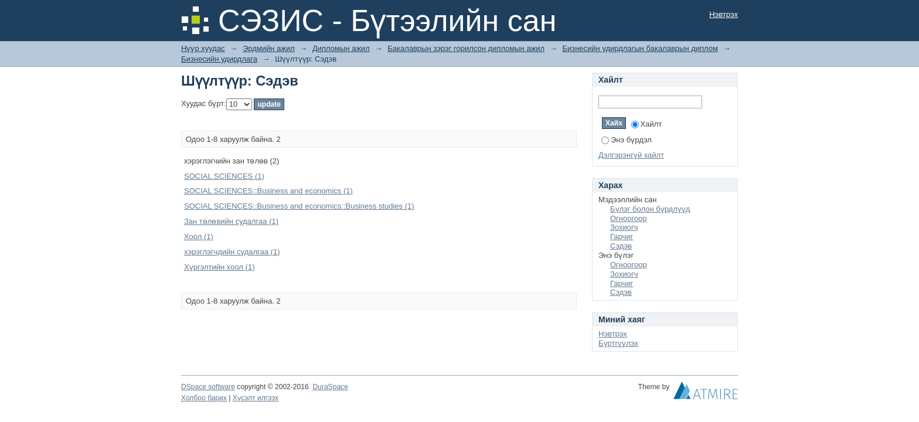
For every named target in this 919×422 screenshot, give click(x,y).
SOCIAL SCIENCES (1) (224, 176)
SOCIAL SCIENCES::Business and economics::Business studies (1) (299, 206)
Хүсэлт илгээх (256, 398)
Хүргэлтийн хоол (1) (219, 267)
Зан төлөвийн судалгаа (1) (231, 221)
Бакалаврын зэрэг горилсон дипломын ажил (465, 48)
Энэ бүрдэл (626, 139)
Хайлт (646, 124)
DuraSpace (330, 387)
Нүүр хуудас (203, 48)
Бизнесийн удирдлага (219, 59)
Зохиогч (624, 227)
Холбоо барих (204, 398)
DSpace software (208, 387)
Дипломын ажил (341, 48)
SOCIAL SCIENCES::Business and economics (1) (268, 190)
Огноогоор (628, 218)
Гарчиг (621, 236)
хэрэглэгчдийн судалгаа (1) (232, 251)
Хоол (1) (198, 236)
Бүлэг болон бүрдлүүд (650, 209)
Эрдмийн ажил (269, 48)
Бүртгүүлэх (618, 343)
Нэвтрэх (723, 14)
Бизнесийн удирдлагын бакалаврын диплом (640, 48)
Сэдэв (621, 245)
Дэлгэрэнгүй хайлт (631, 155)
